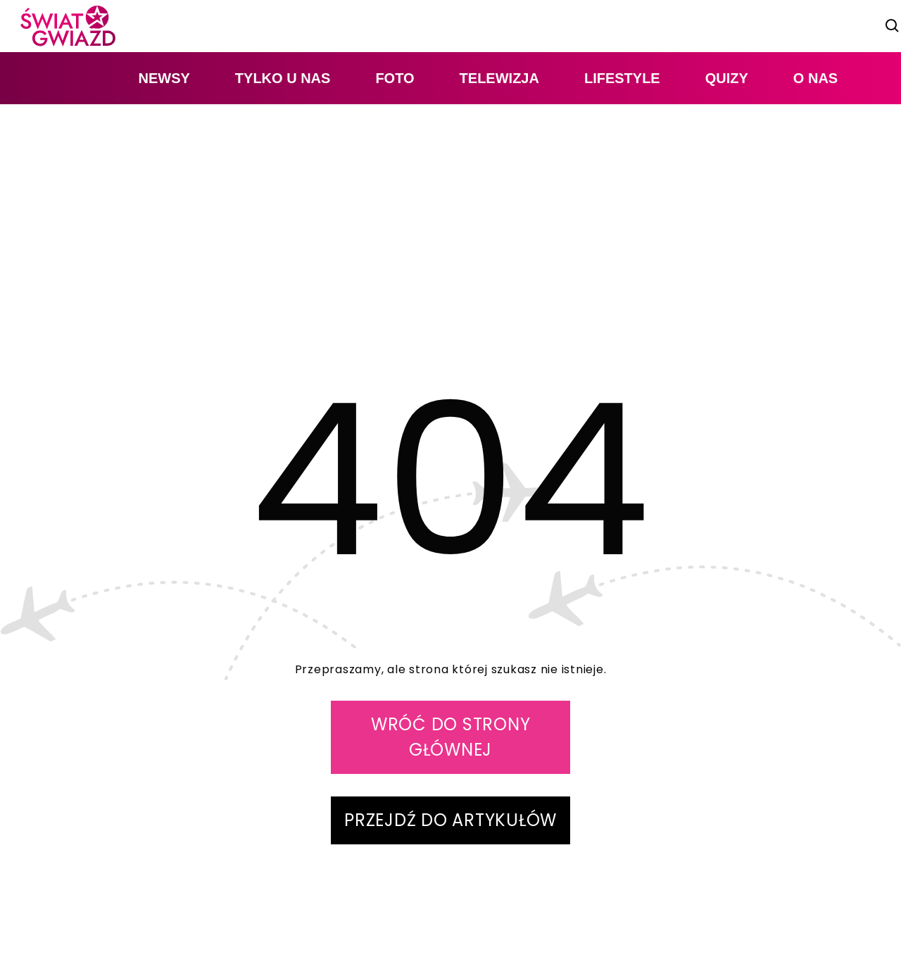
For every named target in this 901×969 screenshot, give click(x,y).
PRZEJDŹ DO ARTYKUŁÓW (450, 820)
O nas (815, 78)
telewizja (499, 78)
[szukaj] (892, 26)
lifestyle (622, 78)
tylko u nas (283, 78)
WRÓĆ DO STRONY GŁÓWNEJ (451, 737)
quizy (726, 78)
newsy (163, 78)
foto (394, 78)
